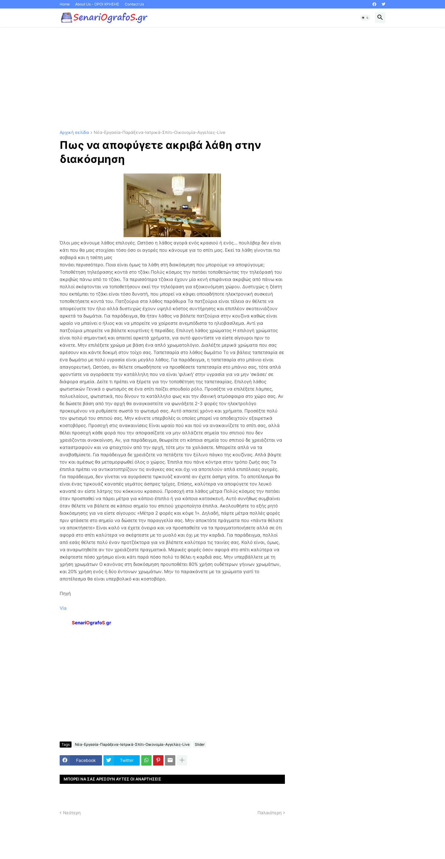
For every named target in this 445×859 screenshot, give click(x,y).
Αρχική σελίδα (74, 132)
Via (63, 608)
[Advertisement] (222, 78)
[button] (365, 18)
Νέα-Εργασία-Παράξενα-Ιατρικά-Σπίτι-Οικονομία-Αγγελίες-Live (159, 132)
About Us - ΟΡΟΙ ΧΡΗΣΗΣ (97, 4)
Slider (200, 744)
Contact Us (134, 4)
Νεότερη (72, 812)
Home (65, 4)
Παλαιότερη (270, 812)
